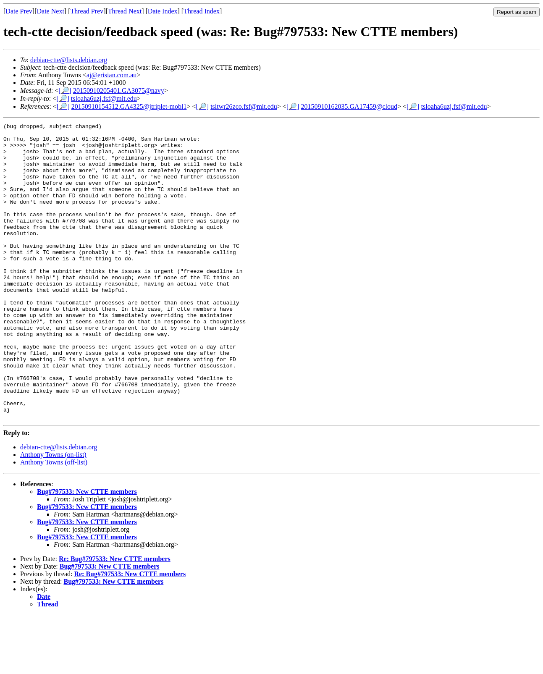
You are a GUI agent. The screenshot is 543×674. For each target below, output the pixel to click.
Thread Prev (86, 11)
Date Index (163, 11)
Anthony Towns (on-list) (53, 513)
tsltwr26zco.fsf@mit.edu (243, 106)
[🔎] (64, 90)
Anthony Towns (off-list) (53, 521)
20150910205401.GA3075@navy (118, 90)
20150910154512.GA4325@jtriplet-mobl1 (129, 106)
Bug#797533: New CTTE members (87, 550)
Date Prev (18, 11)
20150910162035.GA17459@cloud (349, 106)
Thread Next (125, 11)
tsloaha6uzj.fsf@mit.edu (104, 98)
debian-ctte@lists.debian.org (68, 59)
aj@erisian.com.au (112, 75)
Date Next (50, 11)
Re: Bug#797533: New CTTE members (115, 618)
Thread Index (202, 11)
